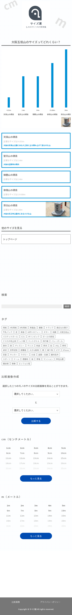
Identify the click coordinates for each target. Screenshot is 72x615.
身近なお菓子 (62, 327)
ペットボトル (33, 341)
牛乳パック (7, 332)
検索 (67, 306)
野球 (64, 345)
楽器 (22, 332)
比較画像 (16, 601)
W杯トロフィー (34, 332)
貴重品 (33, 327)
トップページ (10, 239)
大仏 (57, 345)
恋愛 (5, 354)
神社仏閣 (60, 359)
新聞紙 (23, 350)
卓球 (5, 350)
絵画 (54, 332)
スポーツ (6, 359)
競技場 (6, 363)
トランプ (49, 327)
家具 (45, 345)
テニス (30, 345)
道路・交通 (43, 354)
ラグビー (24, 354)
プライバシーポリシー (50, 601)
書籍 (41, 327)
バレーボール (57, 341)
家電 (38, 359)
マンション (48, 359)
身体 (5, 345)
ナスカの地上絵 (9, 341)
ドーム (16, 359)
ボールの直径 (48, 336)
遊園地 (25, 359)
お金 (33, 354)
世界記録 (13, 350)
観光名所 (55, 354)
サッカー (13, 354)
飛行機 (45, 341)
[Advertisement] (36, 267)
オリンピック (33, 336)
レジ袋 (22, 341)
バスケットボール (10, 336)
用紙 (5, 327)
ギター (46, 332)
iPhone (66, 350)
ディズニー (19, 345)
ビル (23, 336)
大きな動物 (34, 350)
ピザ (58, 350)
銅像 (14, 363)
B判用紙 (23, 327)
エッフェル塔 (24, 363)
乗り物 (50, 350)
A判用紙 (13, 327)
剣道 (38, 345)
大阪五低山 (64, 332)
